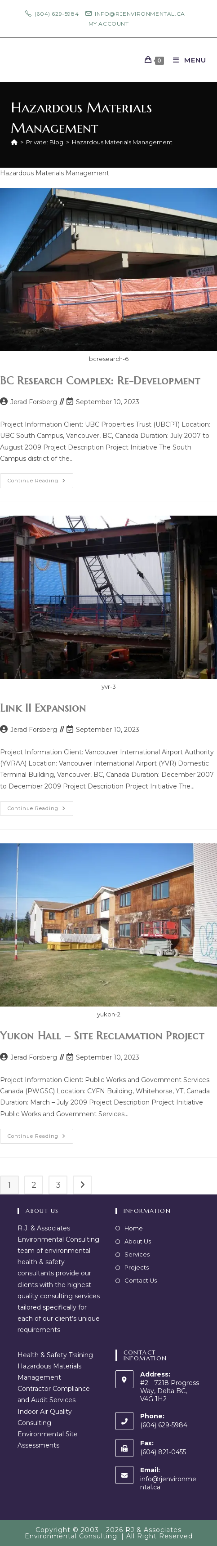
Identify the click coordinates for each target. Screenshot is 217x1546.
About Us (137, 1241)
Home (133, 1228)
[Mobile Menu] (186, 60)
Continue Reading (40, 482)
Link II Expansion (43, 708)
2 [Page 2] (33, 1185)
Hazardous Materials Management (122, 142)
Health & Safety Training (55, 1355)
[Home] (14, 142)
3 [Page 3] (58, 1185)
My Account (109, 23)
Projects (136, 1267)
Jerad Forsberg (33, 402)
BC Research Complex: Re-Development (100, 381)
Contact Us (140, 1280)
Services (137, 1254)
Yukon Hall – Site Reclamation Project (102, 1036)
